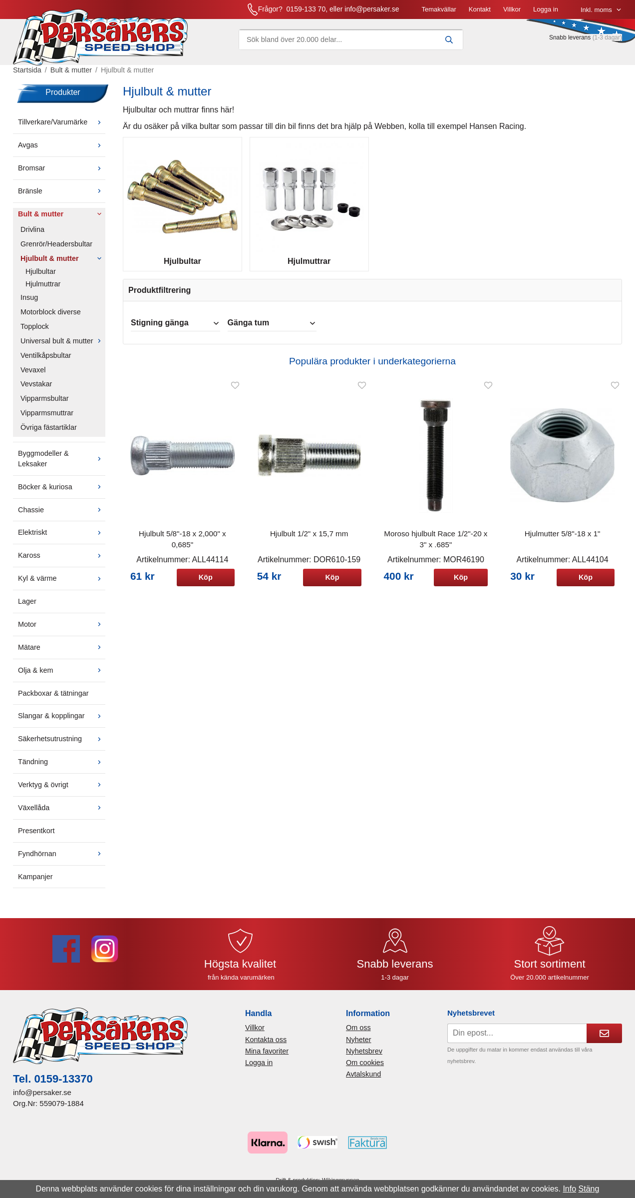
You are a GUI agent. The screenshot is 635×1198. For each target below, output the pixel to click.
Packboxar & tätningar (53, 699)
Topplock (34, 333)
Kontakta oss (266, 1046)
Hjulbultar (40, 278)
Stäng (589, 1189)
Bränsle (61, 197)
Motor (61, 631)
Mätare (61, 654)
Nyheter (358, 1046)
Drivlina (32, 236)
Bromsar (61, 174)
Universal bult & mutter (62, 347)
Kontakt (377, 12)
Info (569, 1189)
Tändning (61, 768)
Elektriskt (61, 539)
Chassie (61, 516)
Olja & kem (61, 676)
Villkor (409, 12)
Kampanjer (35, 883)
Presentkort (36, 837)
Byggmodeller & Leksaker (61, 465)
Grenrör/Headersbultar (56, 250)
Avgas (61, 151)
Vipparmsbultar (44, 405)
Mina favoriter (267, 1058)
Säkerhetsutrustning (61, 745)
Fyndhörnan (61, 860)
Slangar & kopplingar (61, 722)
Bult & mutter (61, 220)
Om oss (358, 1034)
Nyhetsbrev (364, 1058)
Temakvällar (336, 12)
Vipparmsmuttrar (46, 419)
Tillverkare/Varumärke (61, 128)
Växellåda (61, 814)
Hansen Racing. (497, 132)
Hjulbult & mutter (62, 264)
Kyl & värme (61, 585)
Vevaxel (32, 376)
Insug (29, 304)
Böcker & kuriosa (61, 493)
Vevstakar (36, 390)
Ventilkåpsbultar (45, 361)
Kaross (61, 562)
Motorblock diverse (50, 318)
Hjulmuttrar (42, 290)
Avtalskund (363, 1081)
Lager (27, 608)
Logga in (443, 12)
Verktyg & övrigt (61, 791)
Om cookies (365, 1069)
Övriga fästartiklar (48, 434)
